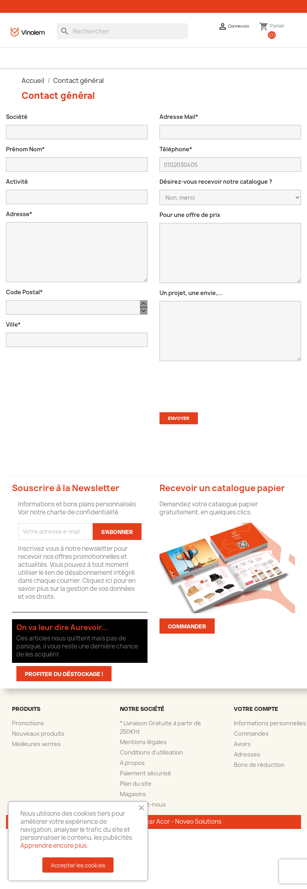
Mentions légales (143, 748)
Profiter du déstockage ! (64, 680)
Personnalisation (208, 63)
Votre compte (256, 714)
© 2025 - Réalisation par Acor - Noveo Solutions (153, 828)
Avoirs (242, 750)
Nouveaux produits (38, 740)
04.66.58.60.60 (41, 4)
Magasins (133, 800)
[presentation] (220, 389)
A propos (132, 769)
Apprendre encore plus (53, 845)
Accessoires (88, 63)
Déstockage (260, 63)
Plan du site (136, 790)
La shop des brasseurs (146, 63)
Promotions (28, 729)
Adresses (247, 761)
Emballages (45, 63)
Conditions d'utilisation (151, 759)
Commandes (251, 740)
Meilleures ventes (36, 750)
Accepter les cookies (78, 865)
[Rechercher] (122, 38)
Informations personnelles (270, 729)
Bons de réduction (259, 771)
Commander (187, 632)
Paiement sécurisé (145, 779)
